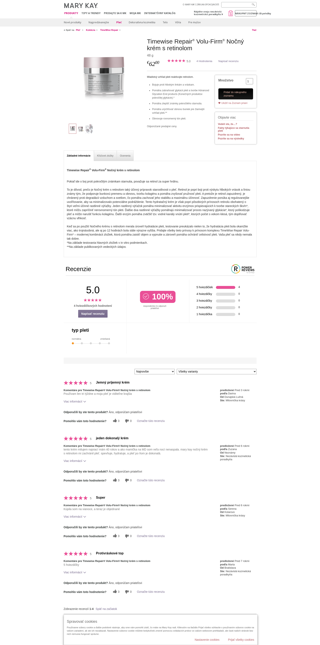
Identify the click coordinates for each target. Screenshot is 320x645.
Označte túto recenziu (151, 421)
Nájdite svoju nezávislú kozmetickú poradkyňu (208, 13)
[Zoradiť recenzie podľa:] (154, 371)
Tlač (254, 30)
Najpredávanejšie (99, 22)
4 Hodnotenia (204, 61)
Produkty (71, 13)
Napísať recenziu (228, 61)
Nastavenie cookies (207, 639)
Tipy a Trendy (91, 13)
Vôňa (178, 22)
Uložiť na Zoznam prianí (234, 103)
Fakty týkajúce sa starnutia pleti (233, 129)
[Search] (239, 5)
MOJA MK (135, 13)
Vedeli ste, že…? (227, 124)
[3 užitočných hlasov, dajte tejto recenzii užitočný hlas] (116, 421)
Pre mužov (194, 22)
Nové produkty (72, 22)
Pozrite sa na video (229, 134)
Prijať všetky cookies (241, 639)
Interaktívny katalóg (160, 13)
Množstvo (225, 80)
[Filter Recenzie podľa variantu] (217, 371)
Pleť (118, 22)
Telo (165, 22)
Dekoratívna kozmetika (142, 22)
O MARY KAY (188, 4)
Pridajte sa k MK (115, 13)
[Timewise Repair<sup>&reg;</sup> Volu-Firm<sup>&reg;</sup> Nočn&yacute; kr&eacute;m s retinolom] (104, 79)
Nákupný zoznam (246, 13)
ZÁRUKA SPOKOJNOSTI (207, 4)
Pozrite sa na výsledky (231, 138)
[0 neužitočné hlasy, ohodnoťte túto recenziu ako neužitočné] (128, 421)
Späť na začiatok (106, 609)
